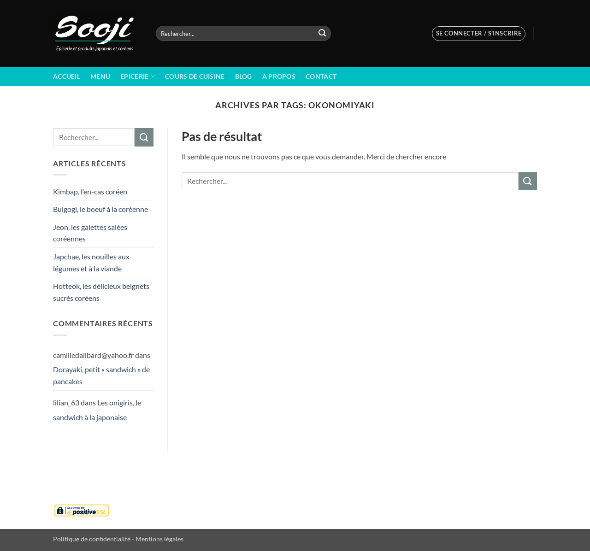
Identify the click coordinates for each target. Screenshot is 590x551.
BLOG (243, 76)
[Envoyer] (322, 33)
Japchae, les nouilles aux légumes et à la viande (91, 262)
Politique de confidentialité (91, 539)
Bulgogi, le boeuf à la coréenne (100, 209)
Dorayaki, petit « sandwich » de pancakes (101, 375)
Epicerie (137, 76)
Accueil (66, 76)
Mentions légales (159, 539)
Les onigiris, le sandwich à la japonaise (97, 410)
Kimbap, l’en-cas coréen (90, 191)
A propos (278, 76)
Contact (321, 76)
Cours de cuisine (195, 76)
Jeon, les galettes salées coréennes (90, 233)
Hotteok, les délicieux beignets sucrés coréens (101, 291)
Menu (100, 76)
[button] (479, 33)
